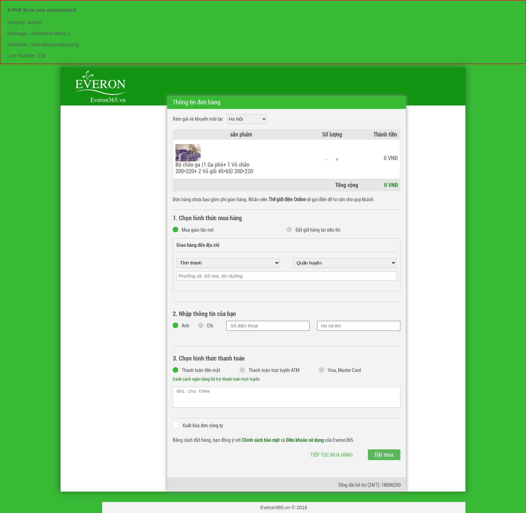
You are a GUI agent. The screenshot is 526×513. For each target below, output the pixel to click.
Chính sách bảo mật (261, 440)
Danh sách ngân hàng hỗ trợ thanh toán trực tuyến (216, 379)
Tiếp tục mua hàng (331, 455)
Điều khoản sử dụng (305, 440)
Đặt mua (384, 454)
